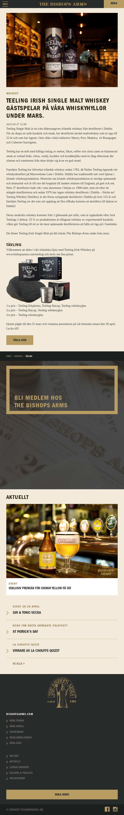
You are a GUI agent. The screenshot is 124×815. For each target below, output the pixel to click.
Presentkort (17, 778)
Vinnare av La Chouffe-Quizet (65, 648)
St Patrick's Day (65, 629)
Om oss (14, 756)
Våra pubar (17, 720)
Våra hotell (17, 726)
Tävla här (19, 340)
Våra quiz (15, 743)
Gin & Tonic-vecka (65, 610)
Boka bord (62, 794)
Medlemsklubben (21, 737)
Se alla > (19, 663)
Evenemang (17, 732)
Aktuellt (15, 761)
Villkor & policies (21, 772)
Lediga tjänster (19, 767)
